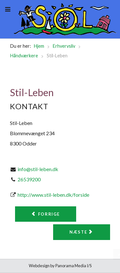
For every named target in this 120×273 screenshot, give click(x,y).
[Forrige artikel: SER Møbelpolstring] (45, 214)
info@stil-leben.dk (38, 169)
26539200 (29, 179)
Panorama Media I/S (73, 265)
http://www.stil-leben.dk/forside (53, 195)
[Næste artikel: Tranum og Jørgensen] (81, 232)
